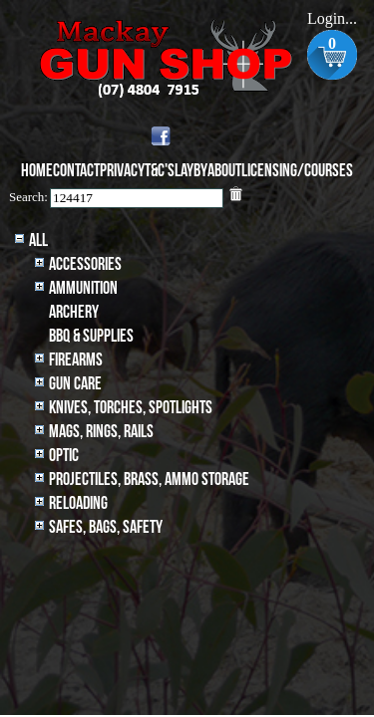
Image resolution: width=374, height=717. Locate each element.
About (224, 170)
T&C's (160, 170)
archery (74, 312)
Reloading (78, 503)
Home (37, 170)
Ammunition (83, 288)
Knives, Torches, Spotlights (130, 407)
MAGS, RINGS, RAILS (101, 431)
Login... (332, 18)
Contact (76, 170)
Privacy (122, 170)
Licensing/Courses (297, 170)
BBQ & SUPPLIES (91, 336)
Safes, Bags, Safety (106, 527)
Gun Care (75, 383)
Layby (191, 170)
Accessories (85, 264)
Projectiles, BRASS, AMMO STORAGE (149, 479)
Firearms (76, 360)
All (38, 240)
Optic (64, 455)
